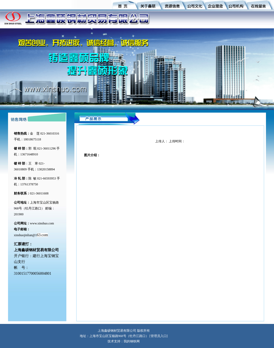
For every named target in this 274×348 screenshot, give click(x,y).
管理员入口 (159, 336)
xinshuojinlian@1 (25, 235)
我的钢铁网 (132, 341)
